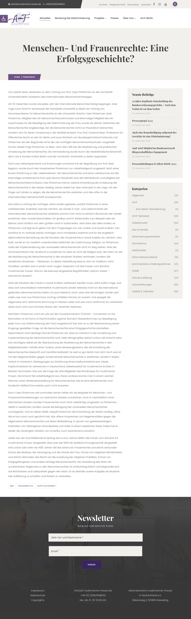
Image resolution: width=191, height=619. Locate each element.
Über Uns (129, 18)
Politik (135, 271)
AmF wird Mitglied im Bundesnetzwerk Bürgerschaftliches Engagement (153, 150)
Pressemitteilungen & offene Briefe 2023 (154, 163)
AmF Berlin (146, 18)
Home (17, 77)
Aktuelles (45, 18)
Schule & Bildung (142, 277)
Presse (114, 18)
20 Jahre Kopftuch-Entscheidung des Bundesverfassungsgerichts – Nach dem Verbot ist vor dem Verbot (154, 105)
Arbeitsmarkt (139, 223)
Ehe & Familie (140, 229)
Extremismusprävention (146, 236)
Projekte (100, 18)
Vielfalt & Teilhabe (142, 291)
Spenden (146, 4)
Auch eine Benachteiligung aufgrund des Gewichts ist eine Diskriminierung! (154, 134)
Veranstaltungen (142, 284)
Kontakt (103, 4)
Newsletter (133, 4)
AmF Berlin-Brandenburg (150, 209)
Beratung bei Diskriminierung (72, 18)
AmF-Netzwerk (140, 216)
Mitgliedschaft (117, 4)
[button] (4, 19)
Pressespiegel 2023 (142, 120)
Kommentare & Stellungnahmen (151, 264)
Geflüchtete (139, 250)
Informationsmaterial (144, 257)
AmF (12, 486)
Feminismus (29, 77)
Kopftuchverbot (46, 486)
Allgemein (138, 195)
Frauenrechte (25, 486)
